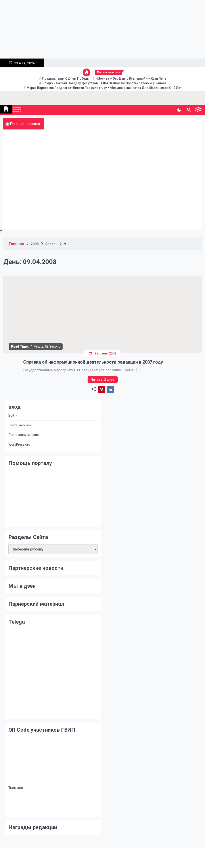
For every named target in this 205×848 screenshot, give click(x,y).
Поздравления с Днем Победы (66, 78)
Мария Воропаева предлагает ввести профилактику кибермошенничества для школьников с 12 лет (104, 88)
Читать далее (102, 379)
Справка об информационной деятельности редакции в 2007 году (93, 362)
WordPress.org (19, 445)
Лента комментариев (24, 435)
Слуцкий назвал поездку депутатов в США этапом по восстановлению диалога (104, 83)
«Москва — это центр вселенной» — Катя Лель (131, 78)
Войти (12, 415)
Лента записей (19, 425)
